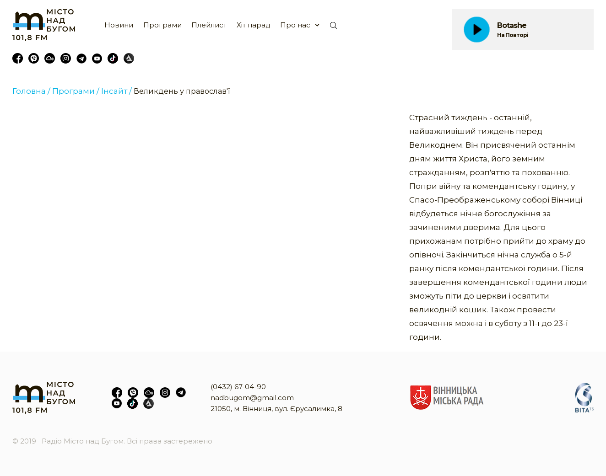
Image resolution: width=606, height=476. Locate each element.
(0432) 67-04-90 (238, 386)
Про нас (295, 25)
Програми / (75, 91)
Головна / (31, 91)
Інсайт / (116, 91)
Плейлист (209, 25)
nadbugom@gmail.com (252, 397)
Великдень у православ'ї (182, 91)
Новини (118, 25)
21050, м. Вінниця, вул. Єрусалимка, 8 (276, 408)
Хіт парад (254, 25)
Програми (162, 25)
